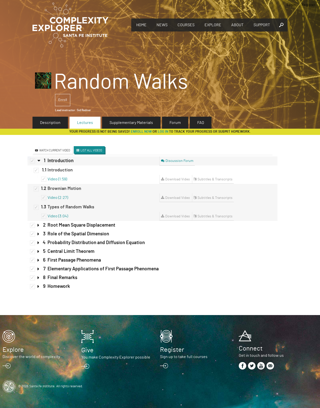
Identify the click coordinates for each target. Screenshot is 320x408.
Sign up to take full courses (184, 357)
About (237, 25)
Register (308, 5)
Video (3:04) (58, 216)
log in (163, 131)
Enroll (62, 100)
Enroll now (141, 131)
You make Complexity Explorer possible (115, 357)
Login (291, 5)
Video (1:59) (57, 179)
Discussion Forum (180, 161)
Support (262, 25)
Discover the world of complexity (31, 357)
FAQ (200, 123)
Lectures (85, 123)
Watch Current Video (54, 150)
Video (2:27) (58, 198)
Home (141, 25)
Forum (175, 123)
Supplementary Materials (131, 123)
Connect (250, 348)
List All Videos (91, 150)
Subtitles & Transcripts (215, 179)
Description (50, 123)
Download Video (177, 179)
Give (87, 350)
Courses (186, 25)
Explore (212, 25)
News (162, 25)
